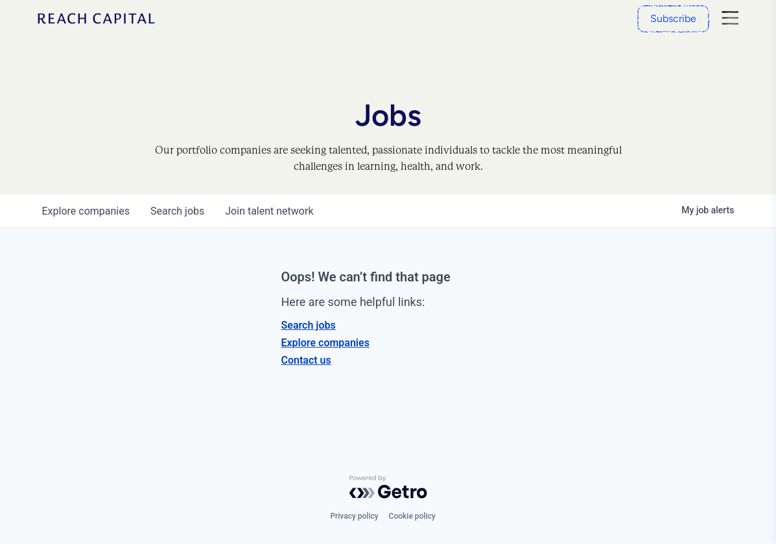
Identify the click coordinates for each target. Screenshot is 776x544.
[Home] (96, 18)
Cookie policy (412, 516)
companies (86, 211)
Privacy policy (354, 516)
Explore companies (325, 343)
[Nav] (730, 19)
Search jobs (308, 325)
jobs (177, 211)
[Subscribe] (673, 18)
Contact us (306, 360)
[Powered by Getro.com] (388, 487)
